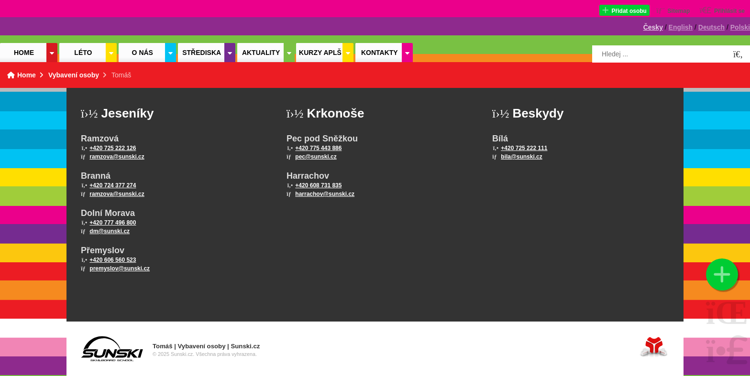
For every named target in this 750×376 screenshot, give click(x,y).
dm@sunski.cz (109, 231)
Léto (83, 52)
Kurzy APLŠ (320, 52)
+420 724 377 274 (112, 185)
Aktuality (261, 52)
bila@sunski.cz (521, 156)
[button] (624, 10)
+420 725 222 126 (112, 148)
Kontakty (379, 52)
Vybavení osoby (73, 75)
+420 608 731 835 (318, 185)
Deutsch (711, 27)
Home (43, 22)
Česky (653, 27)
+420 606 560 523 (112, 260)
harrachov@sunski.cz (324, 194)
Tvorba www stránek (654, 346)
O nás (142, 52)
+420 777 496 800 (112, 222)
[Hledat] (738, 55)
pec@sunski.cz (315, 156)
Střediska (201, 52)
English (681, 27)
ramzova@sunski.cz (116, 156)
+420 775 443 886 (318, 148)
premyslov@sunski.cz (119, 268)
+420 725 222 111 (524, 148)
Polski (740, 27)
